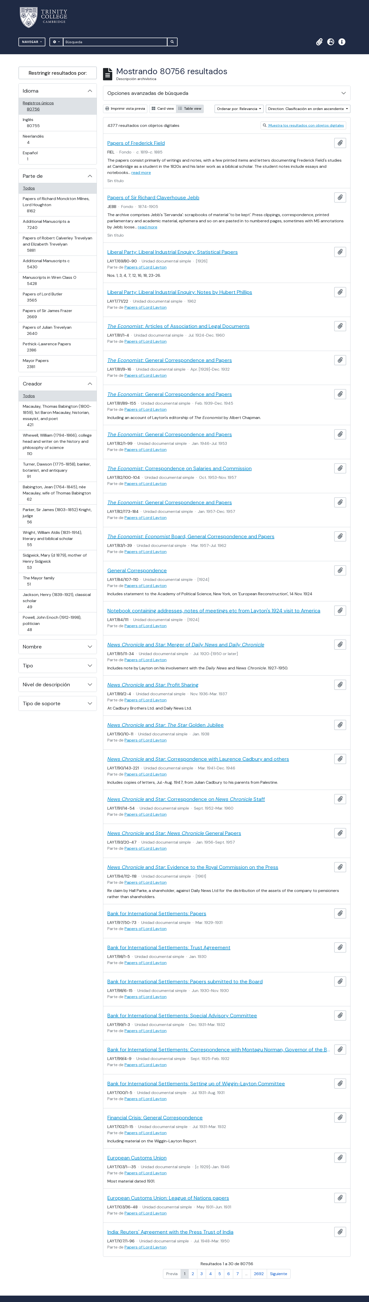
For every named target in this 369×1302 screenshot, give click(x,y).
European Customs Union (137, 1158)
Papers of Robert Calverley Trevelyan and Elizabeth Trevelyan (57, 244)
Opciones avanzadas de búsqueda (147, 93)
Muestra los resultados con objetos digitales (303, 125)
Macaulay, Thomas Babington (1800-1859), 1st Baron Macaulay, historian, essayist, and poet (57, 415)
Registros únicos (40, 106)
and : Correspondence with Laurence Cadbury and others (198, 759)
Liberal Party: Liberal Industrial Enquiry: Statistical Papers (172, 252)
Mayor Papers (38, 363)
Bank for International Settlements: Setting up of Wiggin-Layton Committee (196, 1083)
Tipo (28, 665)
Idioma (30, 90)
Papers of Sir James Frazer (47, 313)
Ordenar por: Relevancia (237, 108)
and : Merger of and (185, 645)
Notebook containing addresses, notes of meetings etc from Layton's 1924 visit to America (213, 611)
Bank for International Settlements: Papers (156, 913)
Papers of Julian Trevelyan (47, 330)
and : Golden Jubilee (165, 725)
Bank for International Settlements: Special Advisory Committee (182, 1015)
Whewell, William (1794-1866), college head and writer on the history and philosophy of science (57, 444)
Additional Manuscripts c (46, 264)
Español (35, 156)
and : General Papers (174, 833)
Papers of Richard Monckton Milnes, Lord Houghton (56, 204)
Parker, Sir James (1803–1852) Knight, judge (57, 515)
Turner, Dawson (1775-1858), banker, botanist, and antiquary (57, 470)
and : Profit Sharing (153, 685)
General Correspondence (137, 570)
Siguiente (278, 1273)
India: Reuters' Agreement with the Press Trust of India (170, 1232)
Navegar (30, 42)
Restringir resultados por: (58, 73)
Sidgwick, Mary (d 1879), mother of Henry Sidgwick (55, 561)
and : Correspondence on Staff (186, 799)
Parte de (33, 176)
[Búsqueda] (115, 42)
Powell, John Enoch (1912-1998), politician (52, 623)
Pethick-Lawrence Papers (47, 347)
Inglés (40, 122)
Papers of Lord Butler (43, 297)
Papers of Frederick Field (136, 143)
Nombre (32, 646)
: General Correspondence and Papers (169, 360)
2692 (259, 1273)
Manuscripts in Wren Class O (49, 280)
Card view (163, 108)
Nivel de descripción (46, 684)
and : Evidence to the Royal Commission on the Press (192, 867)
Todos (29, 188)
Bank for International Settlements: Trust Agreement (168, 947)
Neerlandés (35, 139)
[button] (319, 42)
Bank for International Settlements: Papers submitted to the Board (185, 981)
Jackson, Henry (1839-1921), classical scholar (57, 600)
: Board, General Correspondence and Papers (190, 536)
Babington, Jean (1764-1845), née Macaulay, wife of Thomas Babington (57, 493)
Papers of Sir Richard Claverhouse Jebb (153, 197)
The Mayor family (39, 581)
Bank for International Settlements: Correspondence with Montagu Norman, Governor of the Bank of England (219, 1049)
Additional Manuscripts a (46, 224)
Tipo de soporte (41, 703)
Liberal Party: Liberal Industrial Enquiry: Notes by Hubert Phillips (179, 292)
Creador (32, 383)
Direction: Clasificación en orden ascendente (306, 108)
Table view (189, 108)
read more (141, 172)
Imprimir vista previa (125, 108)
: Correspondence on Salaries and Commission (179, 468)
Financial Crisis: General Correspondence (155, 1118)
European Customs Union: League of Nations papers (168, 1198)
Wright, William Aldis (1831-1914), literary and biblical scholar (52, 538)
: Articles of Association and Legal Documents (178, 326)
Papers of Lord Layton (146, 267)
